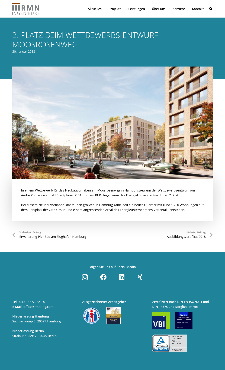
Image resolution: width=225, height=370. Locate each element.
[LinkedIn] (122, 277)
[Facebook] (103, 277)
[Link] (26, 9)
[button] (210, 8)
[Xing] (140, 277)
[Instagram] (85, 277)
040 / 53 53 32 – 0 (32, 302)
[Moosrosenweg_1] (112, 123)
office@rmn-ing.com (38, 307)
